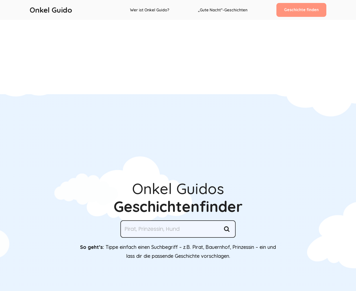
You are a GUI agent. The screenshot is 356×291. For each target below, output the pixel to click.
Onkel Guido (51, 10)
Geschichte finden (301, 9)
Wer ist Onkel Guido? (149, 9)
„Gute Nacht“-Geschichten (222, 9)
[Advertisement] (178, 57)
